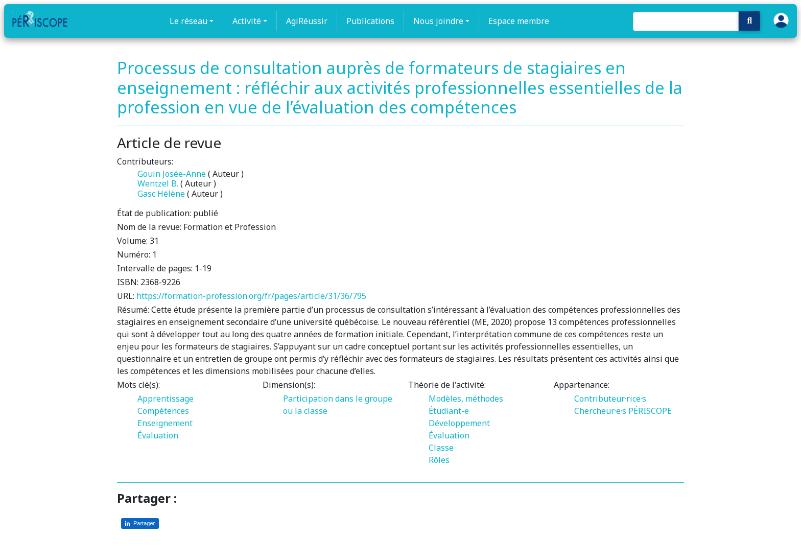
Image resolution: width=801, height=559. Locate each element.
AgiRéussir (306, 21)
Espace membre (518, 21)
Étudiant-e (449, 410)
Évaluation (157, 435)
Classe (441, 447)
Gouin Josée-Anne (171, 173)
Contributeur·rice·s (610, 398)
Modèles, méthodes (466, 398)
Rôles (439, 459)
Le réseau (188, 21)
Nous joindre (438, 21)
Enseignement (165, 423)
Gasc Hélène (161, 193)
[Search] (686, 21)
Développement (459, 423)
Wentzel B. (157, 183)
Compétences (163, 410)
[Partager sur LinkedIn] (140, 523)
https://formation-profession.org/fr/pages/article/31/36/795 (251, 295)
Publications (370, 21)
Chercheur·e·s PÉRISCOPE (623, 410)
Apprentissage (165, 398)
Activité (246, 21)
